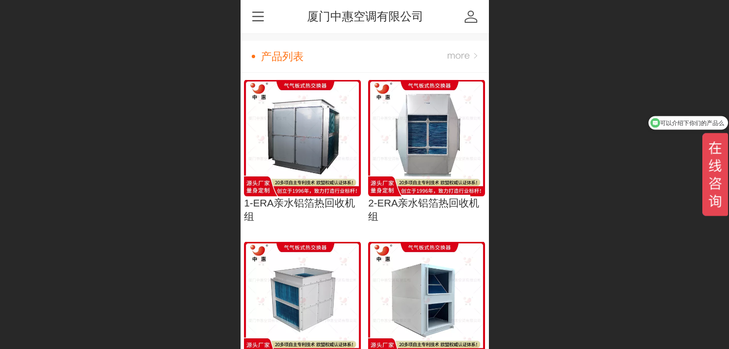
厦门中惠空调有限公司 (365, 16)
